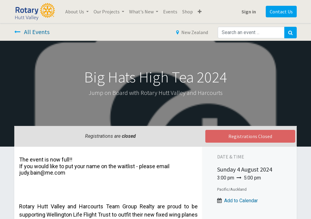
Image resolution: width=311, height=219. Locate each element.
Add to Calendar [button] (241, 200)
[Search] (290, 32)
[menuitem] (170, 11)
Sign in (248, 12)
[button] (199, 11)
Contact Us (281, 12)
